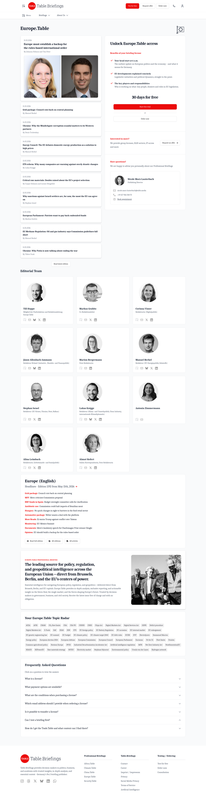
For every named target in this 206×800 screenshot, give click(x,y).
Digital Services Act (131, 625)
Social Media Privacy (130, 781)
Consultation (163, 772)
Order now (162, 6)
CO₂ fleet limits (54, 625)
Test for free (163, 763)
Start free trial (145, 107)
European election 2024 (49, 640)
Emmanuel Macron (160, 635)
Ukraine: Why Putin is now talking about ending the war (50, 251)
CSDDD (81, 625)
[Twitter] (39, 319)
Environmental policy (120, 650)
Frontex (171, 640)
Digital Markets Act (113, 625)
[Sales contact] (174, 6)
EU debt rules (116, 635)
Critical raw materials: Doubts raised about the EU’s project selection (56, 180)
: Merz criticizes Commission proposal (44, 497)
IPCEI (68, 645)
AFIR (35, 625)
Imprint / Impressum (130, 772)
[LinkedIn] (44, 319)
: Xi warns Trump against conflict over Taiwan (51, 519)
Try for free (132, 6)
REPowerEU (39, 650)
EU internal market (137, 630)
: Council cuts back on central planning (48, 493)
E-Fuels (47, 630)
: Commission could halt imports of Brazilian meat (54, 506)
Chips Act (98, 625)
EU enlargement (154, 630)
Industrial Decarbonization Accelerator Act (90, 645)
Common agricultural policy (37, 645)
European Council (106, 640)
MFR (140, 645)
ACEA (28, 625)
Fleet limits (160, 640)
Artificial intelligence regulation (122, 645)
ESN (68, 630)
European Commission (87, 640)
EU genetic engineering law (36, 635)
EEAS (62, 630)
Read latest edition (61, 264)
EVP (134, 635)
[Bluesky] (34, 320)
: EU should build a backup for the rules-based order (52, 532)
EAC (54, 630)
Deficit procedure (156, 625)
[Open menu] (23, 6)
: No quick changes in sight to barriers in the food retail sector (56, 510)
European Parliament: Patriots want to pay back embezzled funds (54, 215)
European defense (68, 640)
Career (124, 768)
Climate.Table (90, 768)
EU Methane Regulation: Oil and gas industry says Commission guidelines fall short (60, 233)
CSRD (90, 625)
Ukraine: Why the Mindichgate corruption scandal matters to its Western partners (58, 127)
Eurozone (139, 640)
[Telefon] (129, 195)
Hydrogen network (159, 650)
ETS (74, 630)
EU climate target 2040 (99, 635)
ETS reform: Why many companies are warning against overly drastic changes (60, 164)
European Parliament (124, 640)
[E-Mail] (129, 190)
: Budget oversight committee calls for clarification (56, 502)
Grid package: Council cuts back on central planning (48, 110)
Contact (124, 763)
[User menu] (182, 6)
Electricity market (84, 650)
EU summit (54, 635)
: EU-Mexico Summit (39, 523)
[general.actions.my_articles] (24, 319)
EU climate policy (80, 635)
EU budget (66, 635)
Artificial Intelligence (130, 789)
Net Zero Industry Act (153, 645)
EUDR (127, 635)
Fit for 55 (149, 640)
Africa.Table (89, 763)
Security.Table (90, 781)
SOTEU (71, 650)
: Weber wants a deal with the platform (52, 515)
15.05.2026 (28, 40)
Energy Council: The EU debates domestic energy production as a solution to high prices (59, 147)
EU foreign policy (86, 630)
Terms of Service (128, 785)
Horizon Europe (57, 645)
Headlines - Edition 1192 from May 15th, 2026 (51, 486)
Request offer (148, 6)
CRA (65, 625)
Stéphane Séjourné (101, 650)
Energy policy (31, 640)
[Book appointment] (122, 199)
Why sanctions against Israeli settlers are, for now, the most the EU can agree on (60, 198)
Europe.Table (90, 776)
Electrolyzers (145, 635)
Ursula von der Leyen (140, 650)
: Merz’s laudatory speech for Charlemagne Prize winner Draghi (58, 528)
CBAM (43, 625)
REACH (29, 650)
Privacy (124, 776)
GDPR (144, 625)
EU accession (122, 630)
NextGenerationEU (173, 645)
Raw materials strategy (56, 650)
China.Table (89, 772)
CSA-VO (73, 625)
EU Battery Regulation (104, 630)
